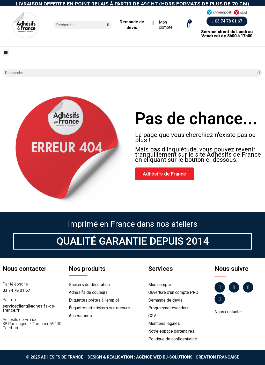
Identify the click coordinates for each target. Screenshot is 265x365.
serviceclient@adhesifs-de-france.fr (29, 308)
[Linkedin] (248, 287)
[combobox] (77, 25)
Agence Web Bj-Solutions (164, 357)
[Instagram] (234, 287)
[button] (188, 25)
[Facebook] (220, 287)
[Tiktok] (220, 299)
